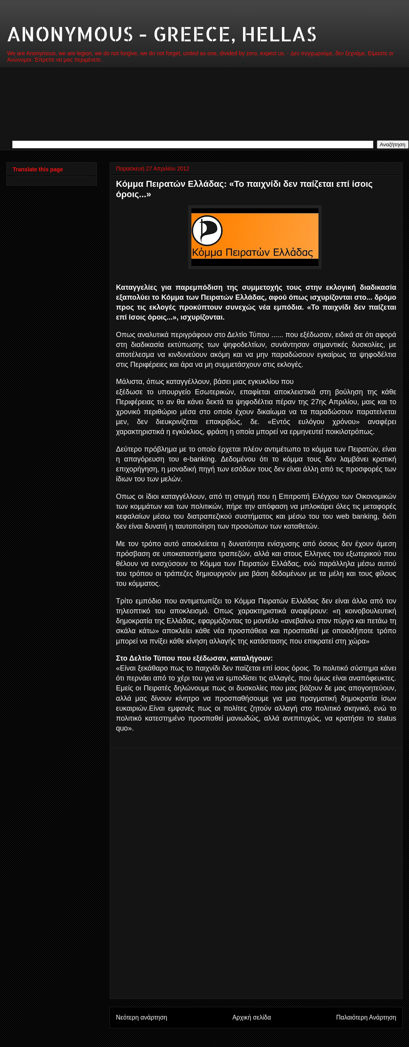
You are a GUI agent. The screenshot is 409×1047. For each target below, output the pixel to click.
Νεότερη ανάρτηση (141, 1017)
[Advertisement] (256, 873)
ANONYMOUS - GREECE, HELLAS (161, 33)
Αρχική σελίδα (251, 1017)
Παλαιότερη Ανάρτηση (366, 1017)
